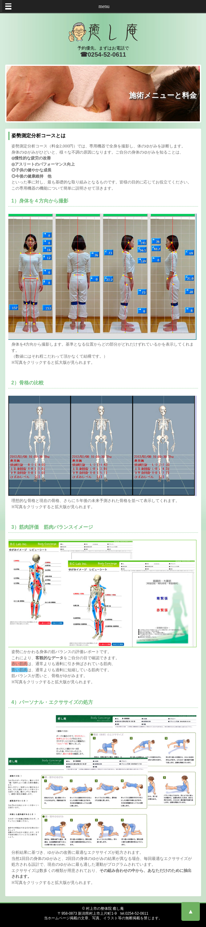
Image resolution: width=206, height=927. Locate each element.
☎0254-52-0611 (103, 54)
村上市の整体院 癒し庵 (105, 908)
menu (104, 6)
